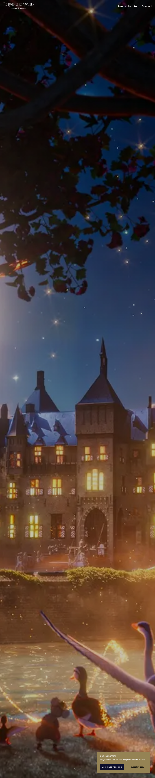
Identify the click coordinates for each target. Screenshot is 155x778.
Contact (147, 6)
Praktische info (127, 6)
